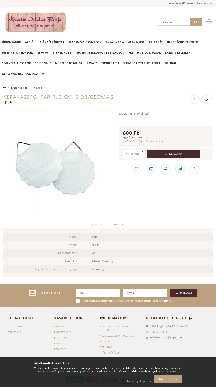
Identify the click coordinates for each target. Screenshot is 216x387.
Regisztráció (62, 332)
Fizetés (104, 341)
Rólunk (170, 63)
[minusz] (142, 156)
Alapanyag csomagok (84, 42)
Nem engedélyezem (139, 381)
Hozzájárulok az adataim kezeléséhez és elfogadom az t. (126, 300)
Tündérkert (110, 63)
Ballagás (156, 42)
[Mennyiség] (127, 154)
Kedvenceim (62, 349)
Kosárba (176, 154)
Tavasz (92, 63)
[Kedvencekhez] (137, 169)
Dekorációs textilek (182, 42)
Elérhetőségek (110, 352)
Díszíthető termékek (17, 52)
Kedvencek (203, 3)
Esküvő (42, 52)
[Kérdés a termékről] (194, 169)
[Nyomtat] (166, 169)
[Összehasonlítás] (180, 169)
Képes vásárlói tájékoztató (23, 73)
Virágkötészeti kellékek (141, 63)
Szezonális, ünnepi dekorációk (59, 63)
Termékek (14, 332)
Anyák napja (114, 42)
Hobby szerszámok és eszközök (100, 52)
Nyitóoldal (16, 326)
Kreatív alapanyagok (144, 52)
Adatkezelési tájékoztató (117, 335)
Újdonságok (11, 42)
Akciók (30, 42)
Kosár (58, 343)
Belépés (164, 3)
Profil (183, 3)
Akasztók (38, 87)
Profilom (60, 337)
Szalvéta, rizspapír (16, 63)
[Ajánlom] (151, 169)
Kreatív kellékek (177, 52)
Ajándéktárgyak (52, 42)
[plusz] (142, 152)
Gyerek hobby (63, 52)
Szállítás (106, 347)
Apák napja (136, 42)
